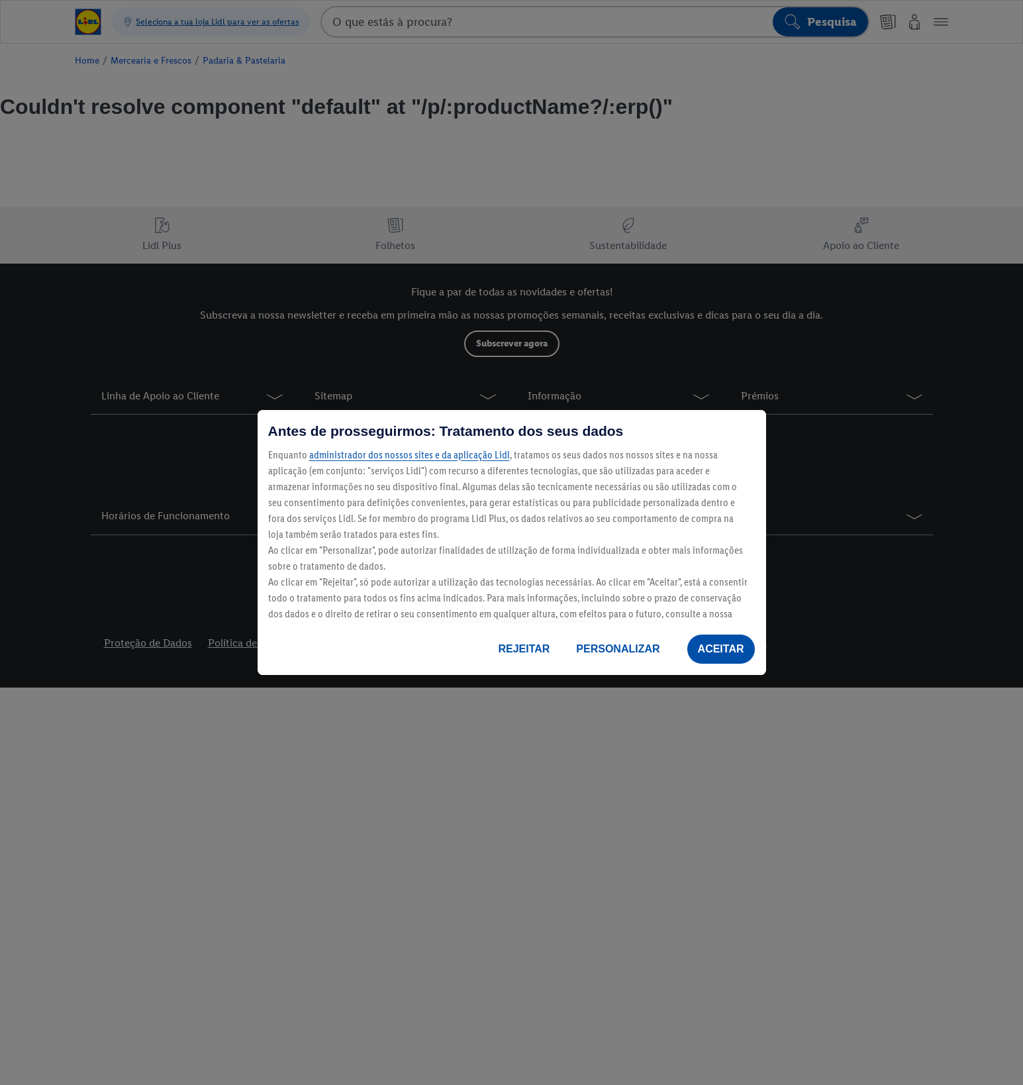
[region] (512, 542)
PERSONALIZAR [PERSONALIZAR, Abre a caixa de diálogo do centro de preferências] (617, 648)
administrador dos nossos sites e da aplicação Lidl (409, 454)
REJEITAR (524, 648)
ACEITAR (721, 648)
